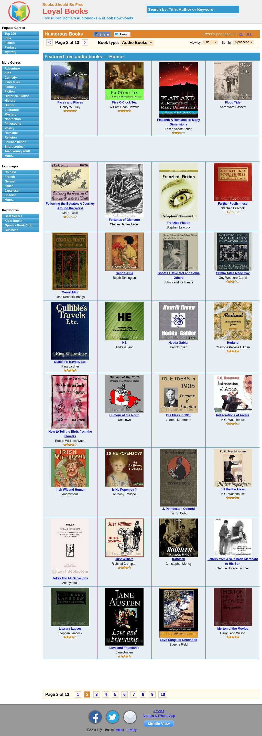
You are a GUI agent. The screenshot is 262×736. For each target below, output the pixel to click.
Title (207, 42)
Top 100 (10, 34)
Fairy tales (12, 82)
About (120, 730)
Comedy (11, 77)
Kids (8, 38)
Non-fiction (13, 119)
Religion (11, 137)
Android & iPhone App (159, 716)
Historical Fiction (17, 96)
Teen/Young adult (17, 151)
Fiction (10, 43)
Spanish (11, 195)
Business (11, 230)
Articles (158, 711)
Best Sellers (13, 216)
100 (249, 34)
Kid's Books (13, 221)
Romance (11, 133)
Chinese (11, 172)
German (10, 181)
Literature (12, 110)
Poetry (9, 128)
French (10, 177)
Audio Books (134, 42)
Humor (10, 105)
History (10, 100)
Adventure (12, 68)
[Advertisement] (151, 148)
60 (241, 34)
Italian (9, 186)
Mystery (10, 52)
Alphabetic (242, 42)
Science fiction (15, 142)
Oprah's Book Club (18, 225)
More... (10, 156)
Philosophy (13, 123)
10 (162, 694)
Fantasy (10, 47)
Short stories (14, 146)
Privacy (131, 730)
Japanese (12, 190)
